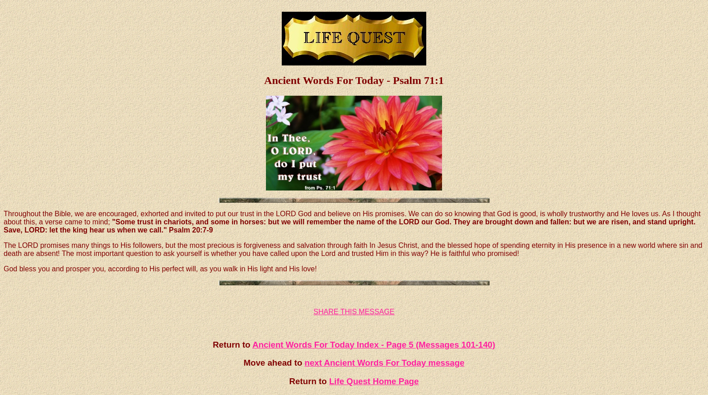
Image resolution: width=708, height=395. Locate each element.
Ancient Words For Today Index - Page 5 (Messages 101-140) (373, 344)
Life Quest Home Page (374, 381)
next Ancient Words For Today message (385, 362)
